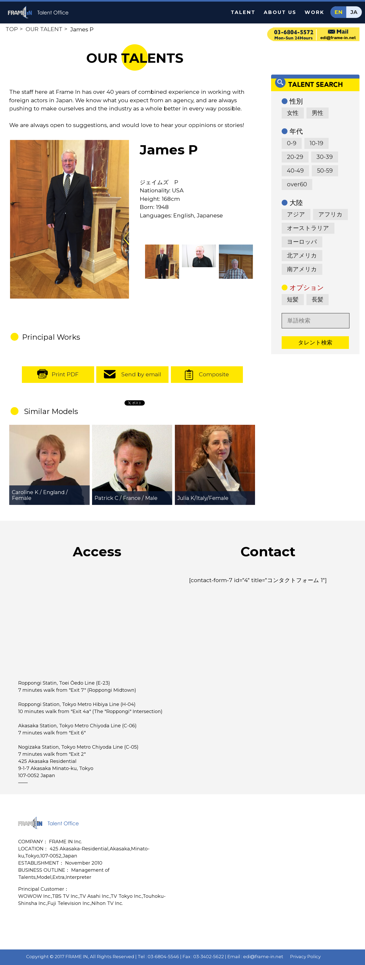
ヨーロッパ (302, 241)
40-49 (295, 170)
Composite (214, 374)
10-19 (316, 143)
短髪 (293, 299)
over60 (297, 184)
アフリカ (330, 214)
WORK (314, 12)
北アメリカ (302, 255)
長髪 (317, 299)
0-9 (291, 143)
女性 (293, 112)
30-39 (324, 156)
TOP (12, 29)
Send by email (141, 374)
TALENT (243, 12)
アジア (296, 214)
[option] (69, 219)
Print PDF (65, 374)
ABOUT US (280, 12)
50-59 (325, 170)
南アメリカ (302, 269)
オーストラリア (308, 228)
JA (353, 12)
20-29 (295, 156)
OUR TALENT (44, 29)
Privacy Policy (305, 956)
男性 (317, 112)
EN (338, 12)
